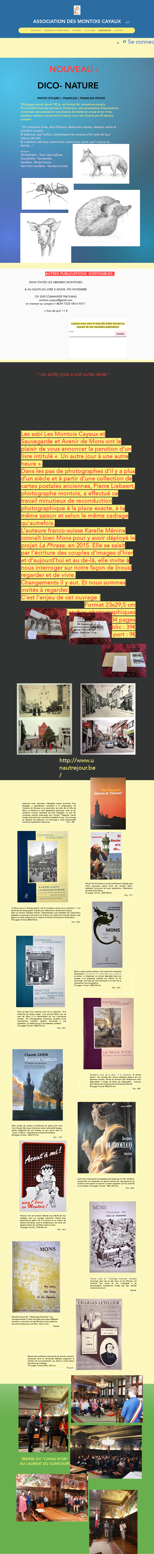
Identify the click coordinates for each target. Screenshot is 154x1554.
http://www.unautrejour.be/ (77, 768)
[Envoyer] (121, 334)
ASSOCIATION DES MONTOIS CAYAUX (77, 21)
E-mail (71, 331)
